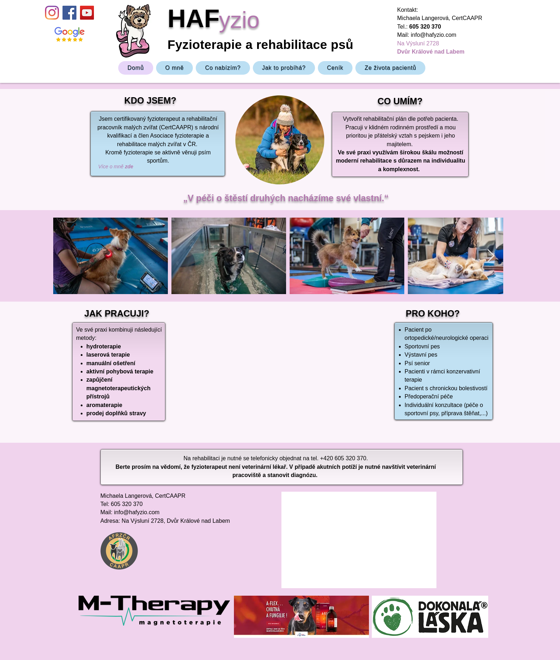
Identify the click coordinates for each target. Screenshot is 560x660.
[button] (223, 68)
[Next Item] (491, 256)
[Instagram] (52, 13)
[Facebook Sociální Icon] (69, 13)
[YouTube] (87, 13)
